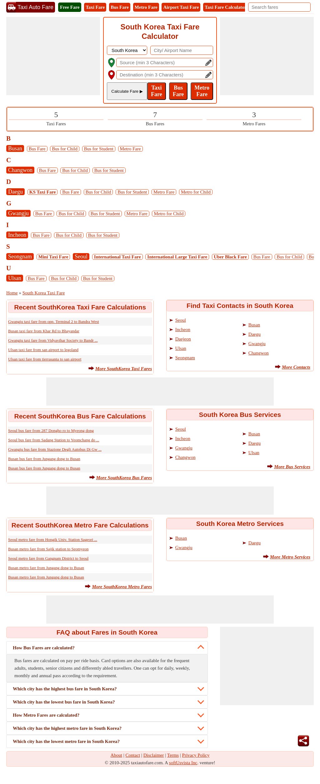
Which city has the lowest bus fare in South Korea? (64, 701)
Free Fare (69, 7)
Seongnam (20, 256)
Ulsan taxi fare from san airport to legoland (43, 349)
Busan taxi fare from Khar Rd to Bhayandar (43, 331)
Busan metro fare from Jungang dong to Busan (46, 567)
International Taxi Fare (117, 256)
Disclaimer (153, 755)
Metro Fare (146, 7)
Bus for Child (65, 148)
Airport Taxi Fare (181, 7)
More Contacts (296, 367)
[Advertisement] (53, 56)
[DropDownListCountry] (127, 50)
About (116, 755)
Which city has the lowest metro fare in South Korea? (66, 741)
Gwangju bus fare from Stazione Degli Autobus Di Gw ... (55, 449)
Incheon (17, 235)
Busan (15, 148)
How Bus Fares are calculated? (44, 647)
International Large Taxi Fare (177, 256)
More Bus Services (292, 466)
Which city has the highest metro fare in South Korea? (67, 728)
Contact (133, 755)
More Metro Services (290, 556)
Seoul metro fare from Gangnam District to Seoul (48, 558)
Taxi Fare (95, 7)
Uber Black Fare (230, 256)
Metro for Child (196, 192)
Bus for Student (98, 148)
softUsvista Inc (183, 762)
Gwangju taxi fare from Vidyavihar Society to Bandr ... (53, 340)
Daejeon (183, 338)
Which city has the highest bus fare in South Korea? (65, 688)
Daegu (15, 192)
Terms (173, 755)
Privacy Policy (196, 755)
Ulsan (14, 278)
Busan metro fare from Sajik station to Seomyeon (48, 549)
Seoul (81, 256)
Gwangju (18, 213)
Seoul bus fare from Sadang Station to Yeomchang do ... (53, 440)
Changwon (20, 170)
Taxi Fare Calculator (225, 7)
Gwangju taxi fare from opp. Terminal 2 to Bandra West (53, 321)
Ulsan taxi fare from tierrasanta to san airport (44, 359)
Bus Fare (120, 7)
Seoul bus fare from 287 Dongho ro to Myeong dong (51, 430)
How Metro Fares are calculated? (46, 715)
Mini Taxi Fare (53, 256)
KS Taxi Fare (42, 192)
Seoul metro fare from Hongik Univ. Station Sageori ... (52, 539)
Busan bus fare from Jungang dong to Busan (44, 458)
